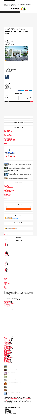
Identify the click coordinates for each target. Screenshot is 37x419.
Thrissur (5, 287)
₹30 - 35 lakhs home (8, 188)
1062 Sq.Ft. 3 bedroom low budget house (14, 163)
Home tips (5, 354)
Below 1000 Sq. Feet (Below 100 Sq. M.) (11, 137)
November (6, 255)
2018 (5, 251)
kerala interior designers (8, 347)
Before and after (7, 361)
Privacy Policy (7, 234)
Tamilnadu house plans (8, 136)
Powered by (18, 212)
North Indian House (7, 341)
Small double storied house (8, 317)
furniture (16, 398)
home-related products (26, 398)
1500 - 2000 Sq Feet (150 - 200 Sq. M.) (10, 138)
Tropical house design (7, 338)
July (5, 260)
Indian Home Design (7, 322)
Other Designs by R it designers (15, 75)
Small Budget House (7, 310)
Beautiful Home (6, 308)
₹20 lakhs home (7, 186)
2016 (5, 253)
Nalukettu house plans (7, 357)
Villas (5, 313)
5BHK (14, 124)
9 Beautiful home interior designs (12, 372)
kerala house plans (7, 353)
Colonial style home (7, 315)
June (5, 261)
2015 (5, 268)
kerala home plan (7, 307)
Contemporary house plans (9, 132)
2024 (5, 244)
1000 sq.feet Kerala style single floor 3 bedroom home (16, 177)
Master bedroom (6, 346)
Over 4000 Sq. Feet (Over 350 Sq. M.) (10, 141)
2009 (5, 275)
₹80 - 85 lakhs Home (8, 195)
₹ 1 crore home (7, 198)
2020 (5, 249)
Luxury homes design (7, 309)
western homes (6, 344)
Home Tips (6, 129)
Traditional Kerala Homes (8, 320)
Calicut (9, 283)
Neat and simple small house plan (13, 170)
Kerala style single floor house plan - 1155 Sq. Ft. (14, 369)
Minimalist (5, 345)
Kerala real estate (7, 360)
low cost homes (6, 342)
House (7, 130)
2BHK (7, 124)
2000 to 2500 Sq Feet (12, 28)
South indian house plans (8, 323)
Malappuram (6, 284)
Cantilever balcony (7, 359)
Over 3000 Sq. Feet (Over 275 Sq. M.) (10, 140)
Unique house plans (8, 134)
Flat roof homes (17, 28)
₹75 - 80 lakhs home (8, 194)
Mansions (6, 143)
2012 (5, 271)
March (6, 264)
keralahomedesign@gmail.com (15, 414)
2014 (5, 269)
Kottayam (5, 282)
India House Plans (7, 306)
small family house (13, 29)
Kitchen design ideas (7, 339)
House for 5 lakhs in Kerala (12, 167)
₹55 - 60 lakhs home (8, 191)
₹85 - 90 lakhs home (8, 196)
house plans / (9, 133)
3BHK (10, 124)
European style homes (7, 343)
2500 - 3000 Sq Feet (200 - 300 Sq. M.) (11, 139)
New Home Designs (7, 319)
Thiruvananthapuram (7, 286)
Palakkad (5, 285)
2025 (5, 243)
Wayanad (5, 288)
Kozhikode (5, 283)
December (6, 254)
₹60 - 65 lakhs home (7, 192)
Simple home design (29, 28)
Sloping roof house (7, 305)
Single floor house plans (8, 135)
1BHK (7, 28)
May (5, 262)
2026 (5, 242)
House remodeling (7, 350)
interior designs (12, 398)
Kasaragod (5, 281)
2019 (5, 250)
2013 (5, 270)
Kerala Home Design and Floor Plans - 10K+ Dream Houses (17, 3)
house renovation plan (7, 348)
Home (6, 28)
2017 (5, 252)
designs (8, 184)
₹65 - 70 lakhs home (7, 193)
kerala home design (7, 301)
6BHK (16, 124)
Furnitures (5, 356)
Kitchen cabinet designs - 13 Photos (13, 389)
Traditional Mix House (7, 352)
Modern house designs (7, 302)
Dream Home (6, 351)
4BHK (12, 124)
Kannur (5, 280)
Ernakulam (5, 278)
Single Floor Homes (7, 29)
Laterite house (6, 349)
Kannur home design (22, 28)
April (5, 263)
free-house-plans (7, 314)
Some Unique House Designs (12, 379)
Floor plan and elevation (8, 318)
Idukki (5, 279)
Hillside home (6, 355)
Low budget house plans (8, 131)
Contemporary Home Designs (8, 303)
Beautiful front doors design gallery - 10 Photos (14, 382)
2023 (5, 245)
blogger (31, 101)
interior (5, 311)
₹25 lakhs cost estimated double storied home (15, 173)
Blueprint (5, 358)
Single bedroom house (7, 362)
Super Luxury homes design (8, 321)
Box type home (6, 312)
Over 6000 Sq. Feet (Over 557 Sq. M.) (10, 142)
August (6, 259)
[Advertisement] (18, 21)
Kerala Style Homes (7, 316)
